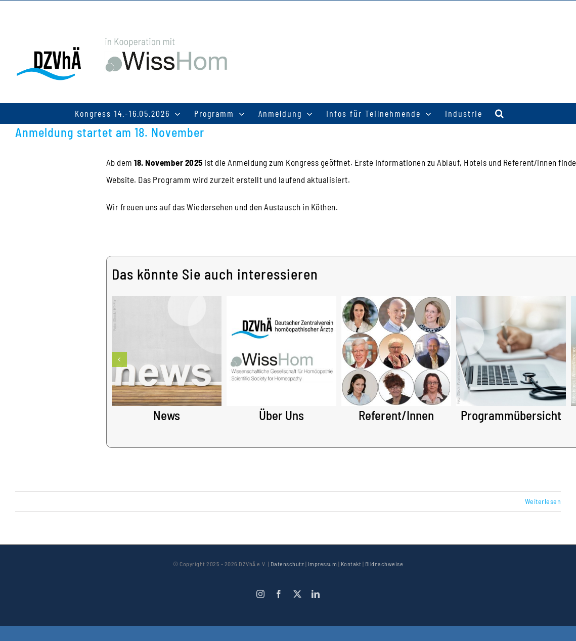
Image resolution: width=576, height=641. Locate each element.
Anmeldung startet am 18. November (109, 132)
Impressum (322, 563)
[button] (500, 113)
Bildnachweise (384, 563)
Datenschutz (287, 563)
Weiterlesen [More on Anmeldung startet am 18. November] (543, 501)
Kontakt (351, 563)
